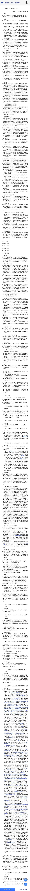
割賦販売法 (25, 436)
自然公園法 (22, 455)
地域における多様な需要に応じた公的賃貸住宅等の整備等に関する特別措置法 (16, 799)
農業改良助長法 (23, 458)
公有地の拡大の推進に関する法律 (14, 705)
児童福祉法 (22, 716)
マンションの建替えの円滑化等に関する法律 (14, 713)
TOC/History (22, 889)
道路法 (18, 740)
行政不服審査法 (18, 530)
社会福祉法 (20, 723)
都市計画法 (20, 697)
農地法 (10, 737)
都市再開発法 (17, 698)
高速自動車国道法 (10, 842)
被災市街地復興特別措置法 (12, 783)
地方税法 (10, 839)
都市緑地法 (13, 771)
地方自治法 (11, 451)
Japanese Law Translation (10, 3)
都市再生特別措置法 (18, 791)
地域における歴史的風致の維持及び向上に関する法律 (16, 809)
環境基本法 (15, 699)
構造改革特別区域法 (17, 692)
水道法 (22, 726)
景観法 (24, 796)
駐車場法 (19, 748)
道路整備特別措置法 (10, 745)
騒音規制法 (22, 695)
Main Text (7, 889)
